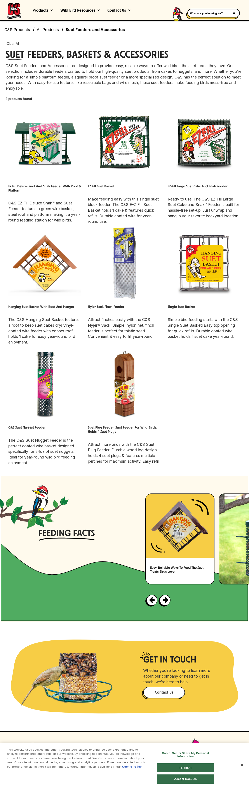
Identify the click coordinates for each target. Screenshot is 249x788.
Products (40, 11)
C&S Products (17, 29)
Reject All (185, 767)
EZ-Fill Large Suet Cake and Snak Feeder (198, 186)
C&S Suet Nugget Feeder (27, 427)
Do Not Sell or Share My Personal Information (185, 754)
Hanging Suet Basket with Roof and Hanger (41, 307)
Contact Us (116, 11)
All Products (48, 29)
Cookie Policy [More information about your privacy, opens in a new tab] (132, 766)
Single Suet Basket (181, 307)
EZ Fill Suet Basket (101, 186)
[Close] (242, 765)
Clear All (13, 43)
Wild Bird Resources (77, 11)
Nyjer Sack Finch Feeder (106, 307)
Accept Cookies (185, 779)
